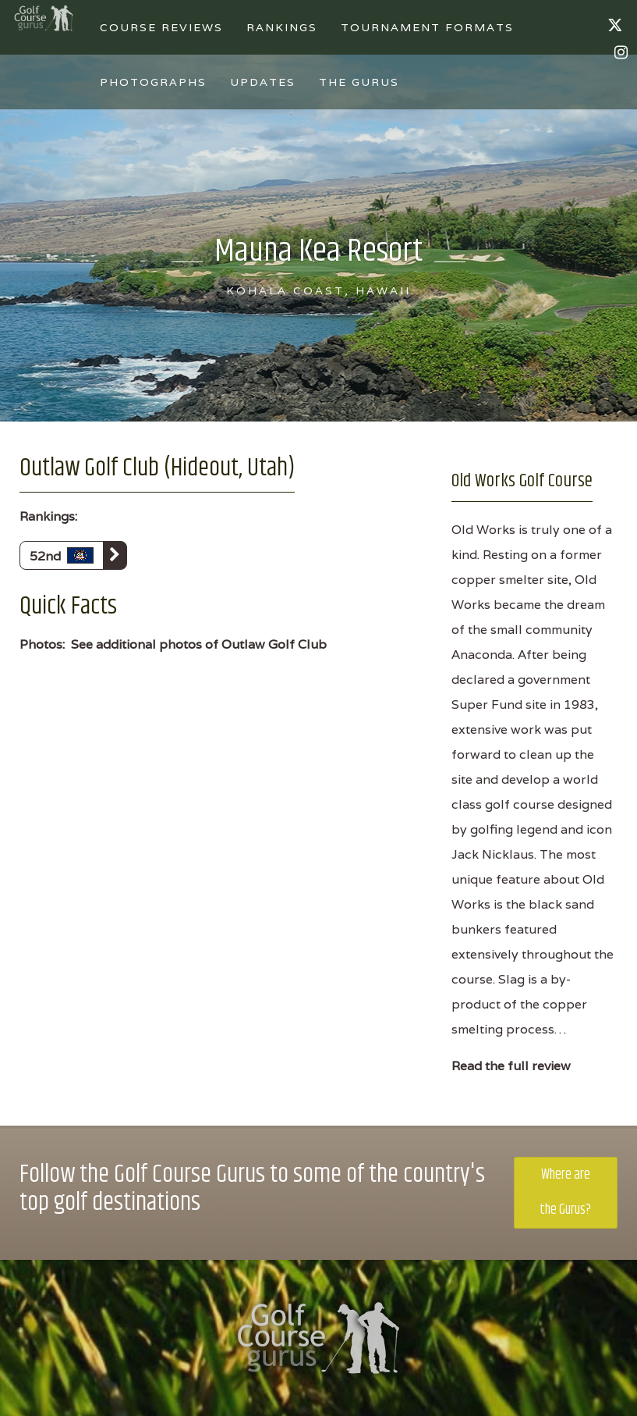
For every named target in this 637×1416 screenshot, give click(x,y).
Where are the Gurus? (565, 1192)
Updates (262, 82)
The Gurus (359, 82)
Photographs (153, 82)
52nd (78, 555)
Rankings (281, 27)
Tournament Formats (427, 27)
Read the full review (511, 1066)
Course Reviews (161, 27)
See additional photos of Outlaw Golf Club (199, 644)
